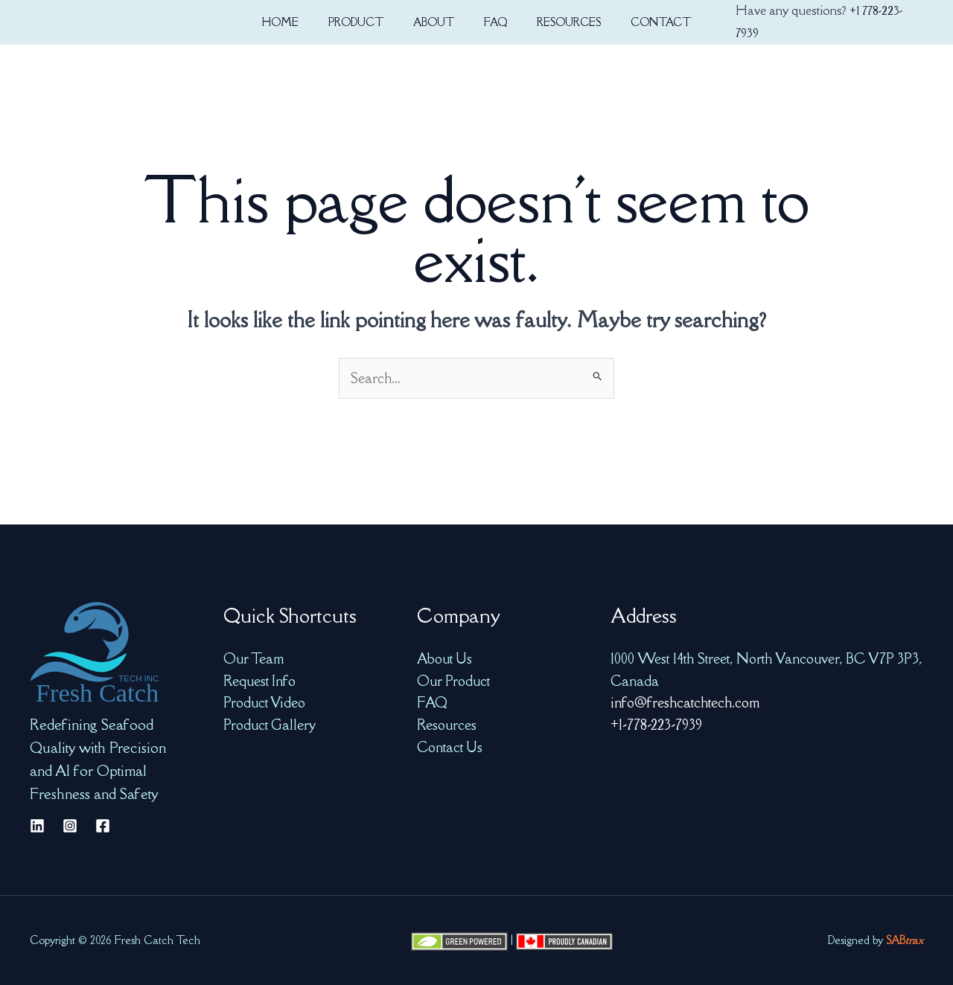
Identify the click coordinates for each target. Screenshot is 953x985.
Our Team (253, 658)
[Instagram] (70, 825)
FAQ (432, 702)
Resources (446, 725)
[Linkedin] (37, 825)
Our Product (454, 681)
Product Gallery (269, 725)
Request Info (259, 681)
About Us (445, 658)
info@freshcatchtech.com (685, 702)
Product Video (265, 702)
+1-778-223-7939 (656, 725)
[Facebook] (102, 825)
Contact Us (450, 747)
